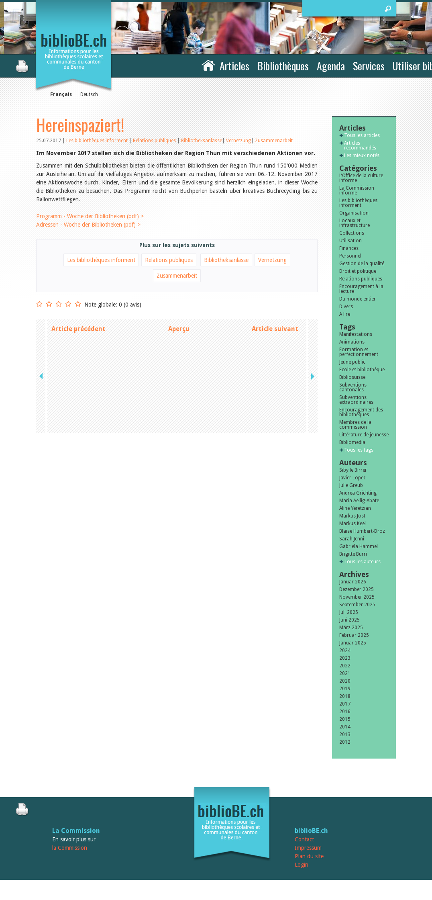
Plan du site (309, 856)
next (312, 328)
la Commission (69, 848)
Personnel (350, 256)
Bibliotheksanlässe (201, 140)
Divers (346, 306)
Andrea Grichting (358, 493)
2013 (344, 734)
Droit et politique (357, 271)
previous (41, 328)
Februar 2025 (354, 635)
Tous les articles (362, 135)
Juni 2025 (349, 620)
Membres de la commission (355, 425)
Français (61, 94)
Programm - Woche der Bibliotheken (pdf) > (90, 216)
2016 (344, 711)
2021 (344, 673)
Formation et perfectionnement (358, 352)
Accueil (208, 64)
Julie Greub (351, 485)
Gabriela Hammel (358, 546)
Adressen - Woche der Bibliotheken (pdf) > (88, 224)
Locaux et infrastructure (354, 223)
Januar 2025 (352, 642)
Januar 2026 (352, 581)
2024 (344, 650)
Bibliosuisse (352, 377)
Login (301, 864)
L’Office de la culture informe (361, 178)
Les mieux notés (361, 155)
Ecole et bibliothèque (362, 369)
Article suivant (275, 329)
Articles (234, 66)
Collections (351, 233)
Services (369, 66)
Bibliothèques (283, 66)
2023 (344, 658)
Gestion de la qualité (361, 263)
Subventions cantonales (353, 387)
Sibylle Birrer (353, 470)
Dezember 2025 (356, 589)
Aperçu (179, 329)
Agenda (331, 66)
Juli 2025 (348, 612)
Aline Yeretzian (355, 508)
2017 (344, 704)
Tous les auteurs (362, 561)
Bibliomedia (352, 442)
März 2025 (351, 627)
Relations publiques (155, 140)
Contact (304, 839)
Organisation (354, 213)
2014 (344, 726)
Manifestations (355, 334)
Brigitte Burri (353, 554)
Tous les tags (358, 450)
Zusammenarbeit (274, 140)
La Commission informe (356, 190)
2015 (344, 719)
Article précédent (78, 329)
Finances (349, 248)
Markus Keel (352, 523)
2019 (344, 688)
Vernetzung (238, 140)
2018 (344, 696)
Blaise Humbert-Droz (362, 531)
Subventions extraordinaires (356, 400)
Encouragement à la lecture (361, 289)
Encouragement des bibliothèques (361, 412)
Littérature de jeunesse (364, 434)
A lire (344, 314)
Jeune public (352, 362)
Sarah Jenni (351, 538)
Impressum (308, 848)
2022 (344, 665)
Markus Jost (352, 515)
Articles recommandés (360, 145)
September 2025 (357, 604)
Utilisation (350, 240)
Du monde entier (357, 299)
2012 (344, 742)
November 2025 (357, 597)
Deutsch (89, 94)
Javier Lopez (352, 477)
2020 (344, 681)
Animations (352, 342)
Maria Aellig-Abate (359, 500)
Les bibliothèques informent (97, 140)
